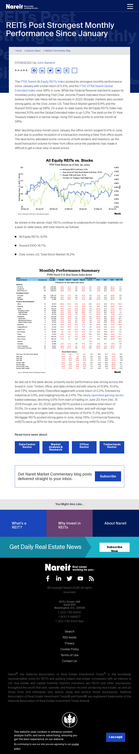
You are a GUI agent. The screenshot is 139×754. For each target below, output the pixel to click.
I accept (115, 737)
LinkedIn (59, 578)
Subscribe (108, 476)
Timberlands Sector (112, 446)
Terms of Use (70, 655)
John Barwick (46, 62)
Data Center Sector (27, 446)
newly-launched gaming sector (103, 395)
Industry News (33, 51)
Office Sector (84, 446)
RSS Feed (91, 578)
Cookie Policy (69, 649)
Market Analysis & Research (56, 447)
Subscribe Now (114, 549)
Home (18, 51)
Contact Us (69, 661)
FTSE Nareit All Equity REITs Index (43, 81)
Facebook (48, 578)
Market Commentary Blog (57, 51)
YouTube (80, 578)
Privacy (69, 643)
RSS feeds (69, 637)
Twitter (69, 578)
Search (69, 631)
